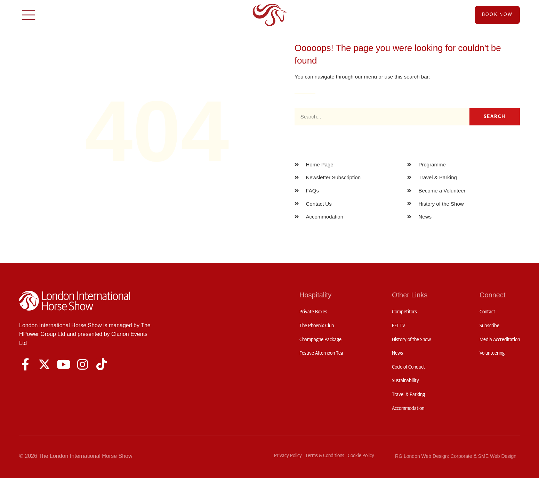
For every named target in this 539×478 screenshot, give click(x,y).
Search (495, 116)
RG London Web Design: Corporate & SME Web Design (455, 456)
